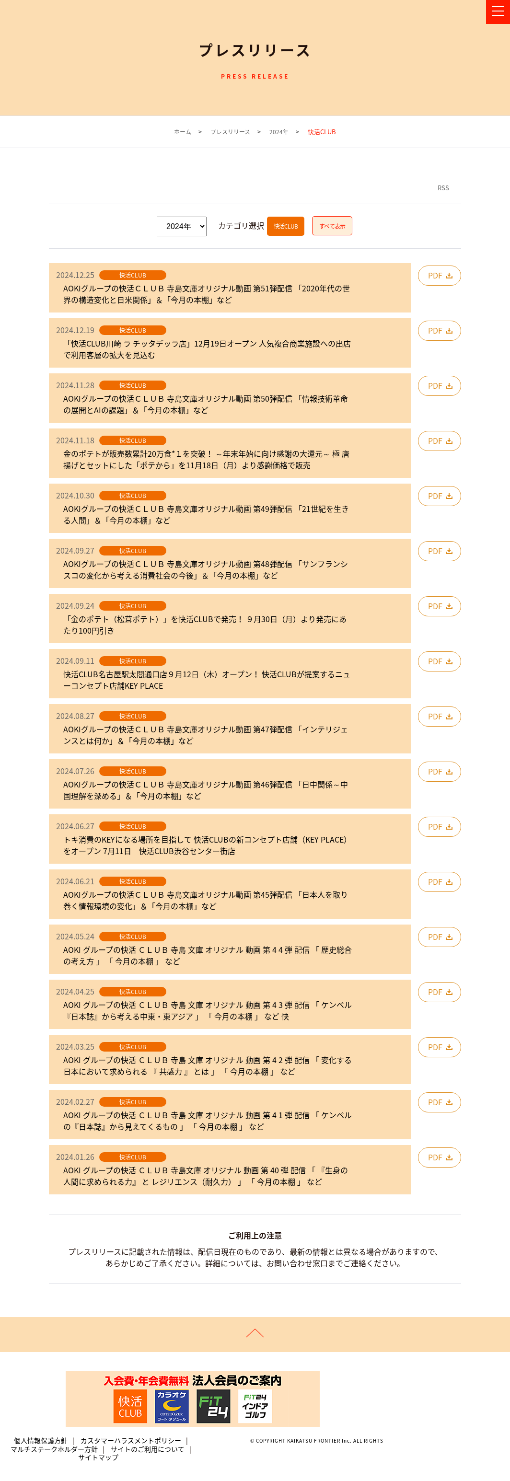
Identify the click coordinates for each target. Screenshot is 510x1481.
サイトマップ (98, 1457)
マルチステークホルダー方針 (54, 1449)
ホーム (182, 132)
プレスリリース (230, 132)
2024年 (279, 132)
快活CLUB (286, 226)
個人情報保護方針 (41, 1441)
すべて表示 (332, 226)
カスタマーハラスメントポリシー (131, 1441)
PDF (435, 275)
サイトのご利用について (148, 1449)
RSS (443, 187)
